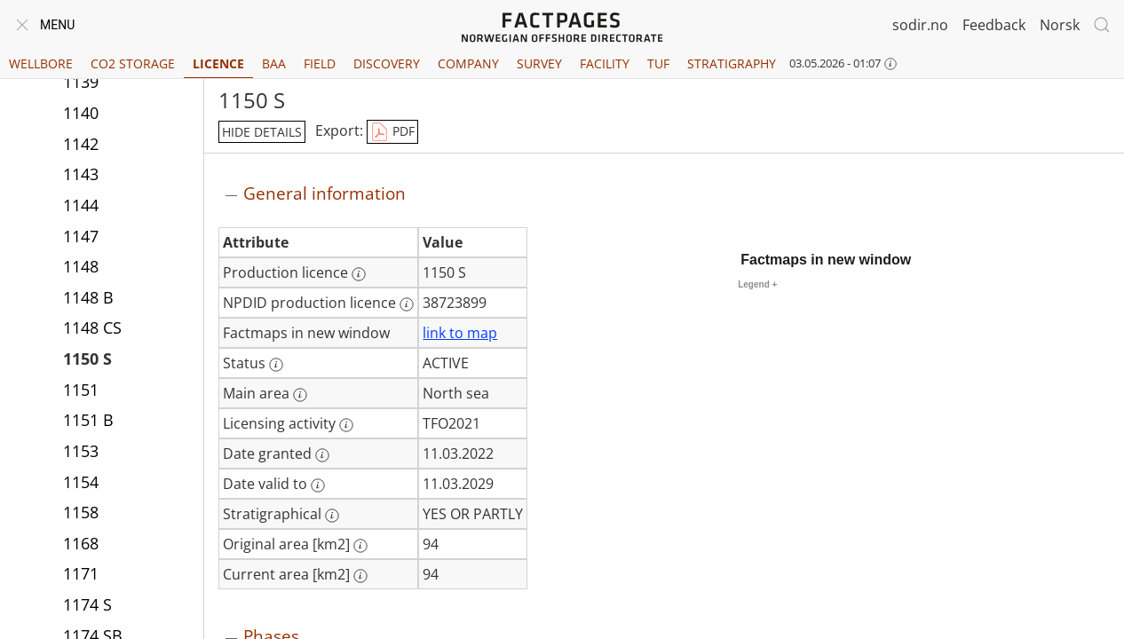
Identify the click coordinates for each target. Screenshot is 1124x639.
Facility (604, 63)
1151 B (88, 421)
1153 (81, 452)
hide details (262, 131)
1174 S (87, 606)
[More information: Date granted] (322, 455)
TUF (658, 63)
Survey (539, 63)
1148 (81, 268)
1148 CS (92, 329)
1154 (81, 483)
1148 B (88, 299)
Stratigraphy (731, 63)
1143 (81, 175)
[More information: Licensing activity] (346, 425)
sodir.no (920, 25)
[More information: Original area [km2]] (360, 546)
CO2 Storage (133, 63)
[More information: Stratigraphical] (332, 516)
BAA (274, 63)
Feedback (993, 25)
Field (320, 63)
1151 (81, 391)
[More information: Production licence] (359, 274)
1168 (81, 545)
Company (468, 63)
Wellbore (41, 63)
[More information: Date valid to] (318, 485)
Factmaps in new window (825, 259)
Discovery (386, 63)
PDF (392, 132)
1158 (81, 514)
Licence (218, 63)
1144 (81, 206)
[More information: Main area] (300, 395)
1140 (81, 114)
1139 (81, 83)
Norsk (1060, 25)
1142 (81, 145)
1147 (81, 237)
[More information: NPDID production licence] (407, 304)
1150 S (87, 360)
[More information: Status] (276, 365)
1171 (81, 575)
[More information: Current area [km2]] (360, 576)
